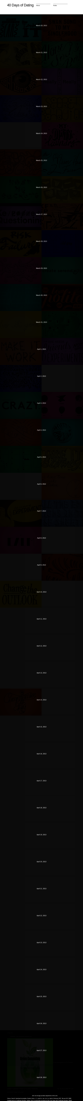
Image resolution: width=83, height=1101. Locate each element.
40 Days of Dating (20, 5)
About (38, 5)
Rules (55, 5)
